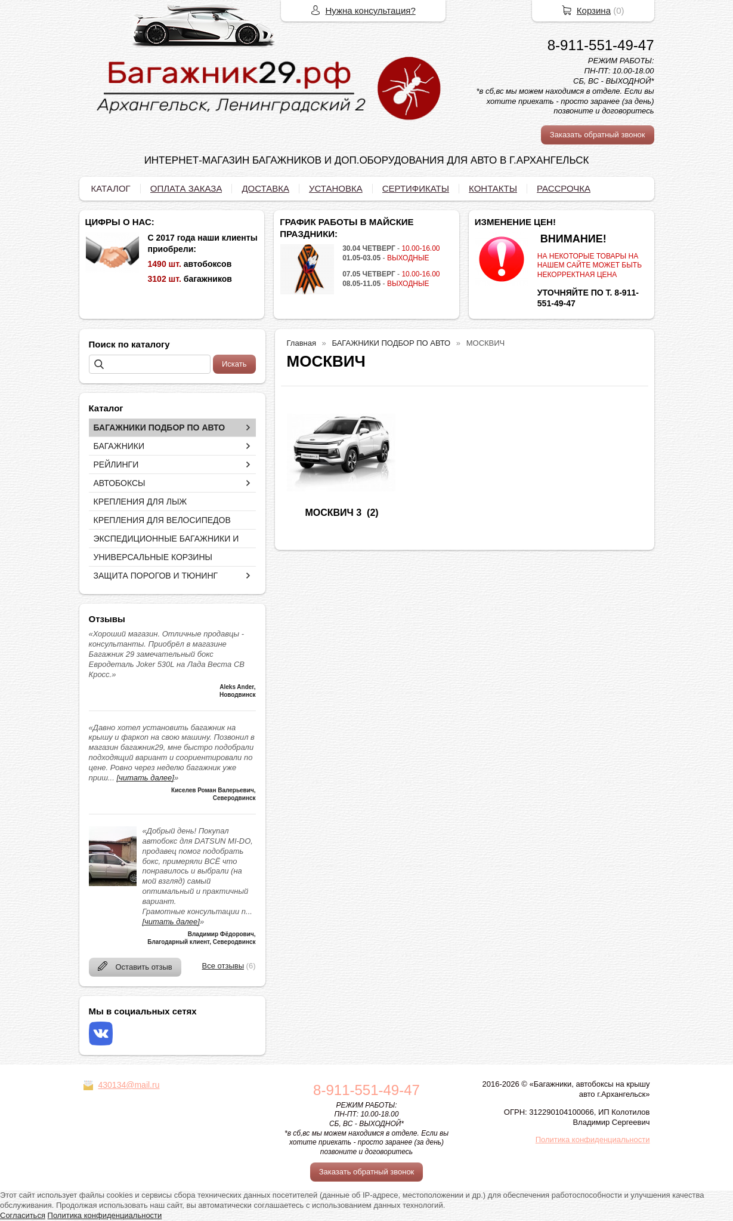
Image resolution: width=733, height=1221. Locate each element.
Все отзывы (223, 965)
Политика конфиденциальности (593, 1139)
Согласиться (22, 1215)
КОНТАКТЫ (493, 188)
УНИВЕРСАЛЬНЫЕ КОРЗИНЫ (153, 557)
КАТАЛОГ (111, 188)
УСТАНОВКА (336, 188)
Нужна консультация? (371, 10)
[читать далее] (145, 777)
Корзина (594, 10)
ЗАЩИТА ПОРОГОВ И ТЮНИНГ (156, 575)
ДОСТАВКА (265, 188)
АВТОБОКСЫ (120, 483)
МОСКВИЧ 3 (333, 513)
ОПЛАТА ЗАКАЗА (186, 188)
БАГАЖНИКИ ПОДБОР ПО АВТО (159, 427)
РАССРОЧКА (563, 188)
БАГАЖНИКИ (119, 446)
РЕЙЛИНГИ (116, 464)
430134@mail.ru (129, 1085)
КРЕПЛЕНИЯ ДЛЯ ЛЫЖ (140, 501)
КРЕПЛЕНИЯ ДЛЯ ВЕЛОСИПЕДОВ (162, 520)
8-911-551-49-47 (601, 45)
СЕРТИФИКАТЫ (415, 188)
